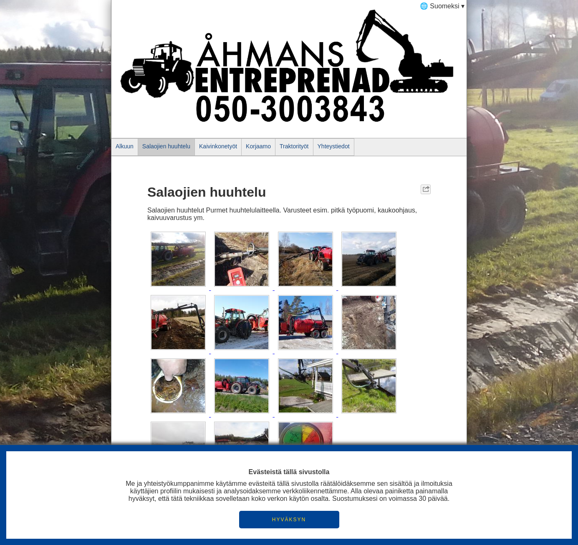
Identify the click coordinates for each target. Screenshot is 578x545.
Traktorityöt (294, 146)
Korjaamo (258, 146)
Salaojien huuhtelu (166, 146)
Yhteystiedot (334, 146)
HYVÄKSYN (289, 519)
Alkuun (125, 146)
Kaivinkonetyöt (218, 146)
